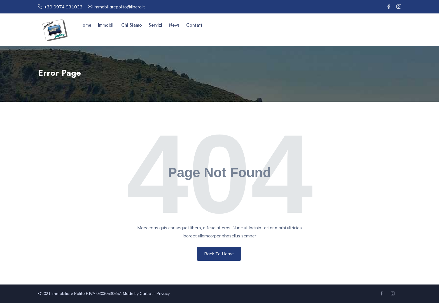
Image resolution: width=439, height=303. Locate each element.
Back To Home (219, 253)
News (174, 25)
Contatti (195, 25)
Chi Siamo (131, 25)
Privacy (163, 293)
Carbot (146, 293)
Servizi (155, 25)
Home (85, 25)
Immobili (106, 25)
